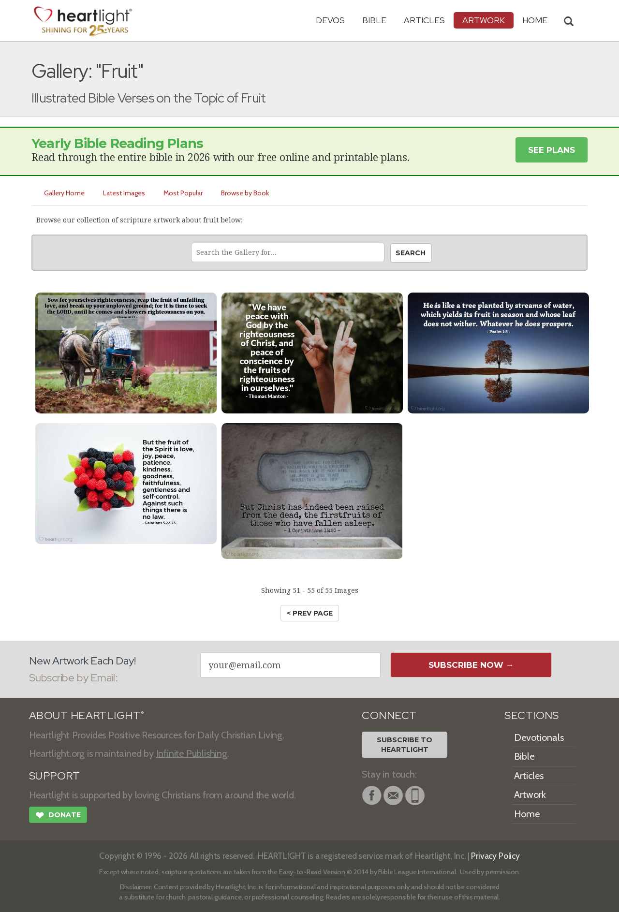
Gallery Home (64, 193)
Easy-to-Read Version (312, 872)
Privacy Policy (495, 856)
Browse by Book (245, 193)
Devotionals (539, 737)
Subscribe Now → (471, 665)
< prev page (310, 613)
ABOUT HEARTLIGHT (86, 715)
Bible (374, 20)
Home (527, 814)
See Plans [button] (551, 150)
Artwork (483, 20)
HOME (534, 20)
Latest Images (124, 193)
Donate (58, 816)
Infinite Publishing (191, 753)
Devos (330, 20)
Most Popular (183, 193)
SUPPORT (54, 776)
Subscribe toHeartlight (404, 744)
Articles (424, 20)
